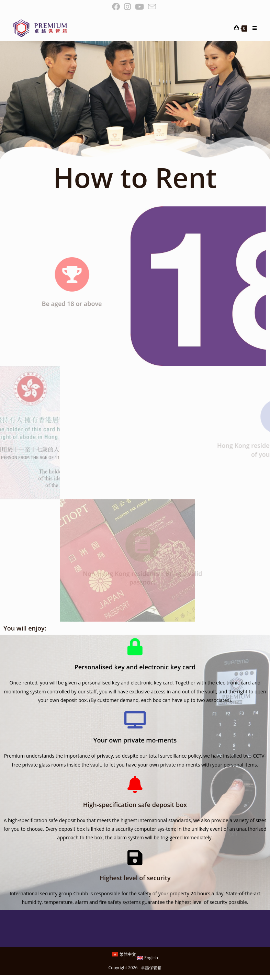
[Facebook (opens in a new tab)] (117, 7)
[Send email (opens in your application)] (152, 7)
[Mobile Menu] (252, 28)
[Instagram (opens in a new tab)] (127, 7)
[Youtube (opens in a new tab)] (139, 7)
